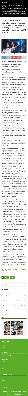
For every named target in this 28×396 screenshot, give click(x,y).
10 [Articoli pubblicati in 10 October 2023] (6, 303)
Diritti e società (4, 359)
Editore (3, 380)
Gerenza (3, 382)
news (12, 277)
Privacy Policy (4, 387)
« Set (2, 314)
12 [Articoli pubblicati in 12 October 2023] (14, 303)
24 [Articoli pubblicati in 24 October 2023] (6, 308)
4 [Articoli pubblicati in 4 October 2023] (10, 300)
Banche (3, 347)
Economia (3, 350)
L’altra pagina (4, 352)
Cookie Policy (4, 385)
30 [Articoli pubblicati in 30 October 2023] (3, 310)
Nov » (6, 314)
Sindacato (3, 345)
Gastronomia (4, 370)
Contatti (3, 377)
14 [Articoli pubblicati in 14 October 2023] (21, 303)
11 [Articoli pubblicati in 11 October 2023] (10, 303)
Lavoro (3, 361)
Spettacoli (3, 368)
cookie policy (13, 10)
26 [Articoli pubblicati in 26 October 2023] (14, 308)
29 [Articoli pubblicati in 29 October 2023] (24, 308)
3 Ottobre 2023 (6, 36)
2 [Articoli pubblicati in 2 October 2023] (3, 300)
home (6, 277)
